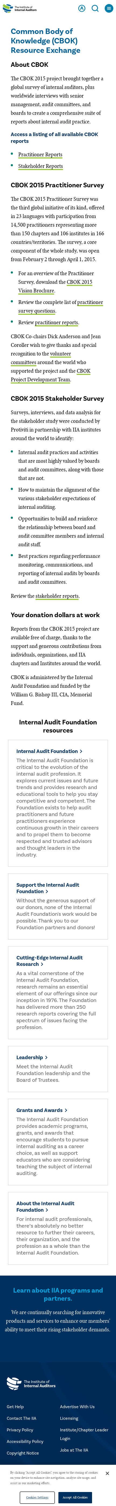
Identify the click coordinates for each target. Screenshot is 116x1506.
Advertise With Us (77, 1407)
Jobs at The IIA (74, 1450)
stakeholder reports (57, 596)
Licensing (69, 1418)
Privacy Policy (20, 1430)
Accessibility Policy (25, 1441)
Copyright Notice (23, 1453)
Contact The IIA (21, 1418)
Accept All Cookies (75, 1497)
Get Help (15, 1407)
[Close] (107, 1473)
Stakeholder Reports (40, 166)
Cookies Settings (37, 1497)
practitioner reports (56, 322)
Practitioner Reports (40, 154)
